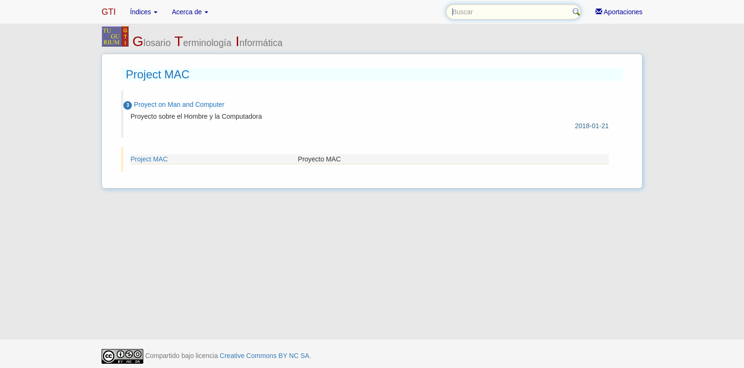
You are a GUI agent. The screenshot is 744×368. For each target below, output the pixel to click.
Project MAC (149, 159)
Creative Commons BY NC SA (264, 355)
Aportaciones (618, 12)
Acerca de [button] (190, 12)
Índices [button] (144, 12)
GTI (109, 12)
